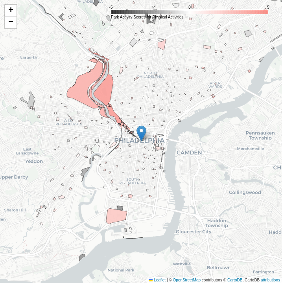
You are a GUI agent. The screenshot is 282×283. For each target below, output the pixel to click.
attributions (270, 280)
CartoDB (234, 280)
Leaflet (157, 280)
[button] (141, 133)
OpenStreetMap (187, 280)
